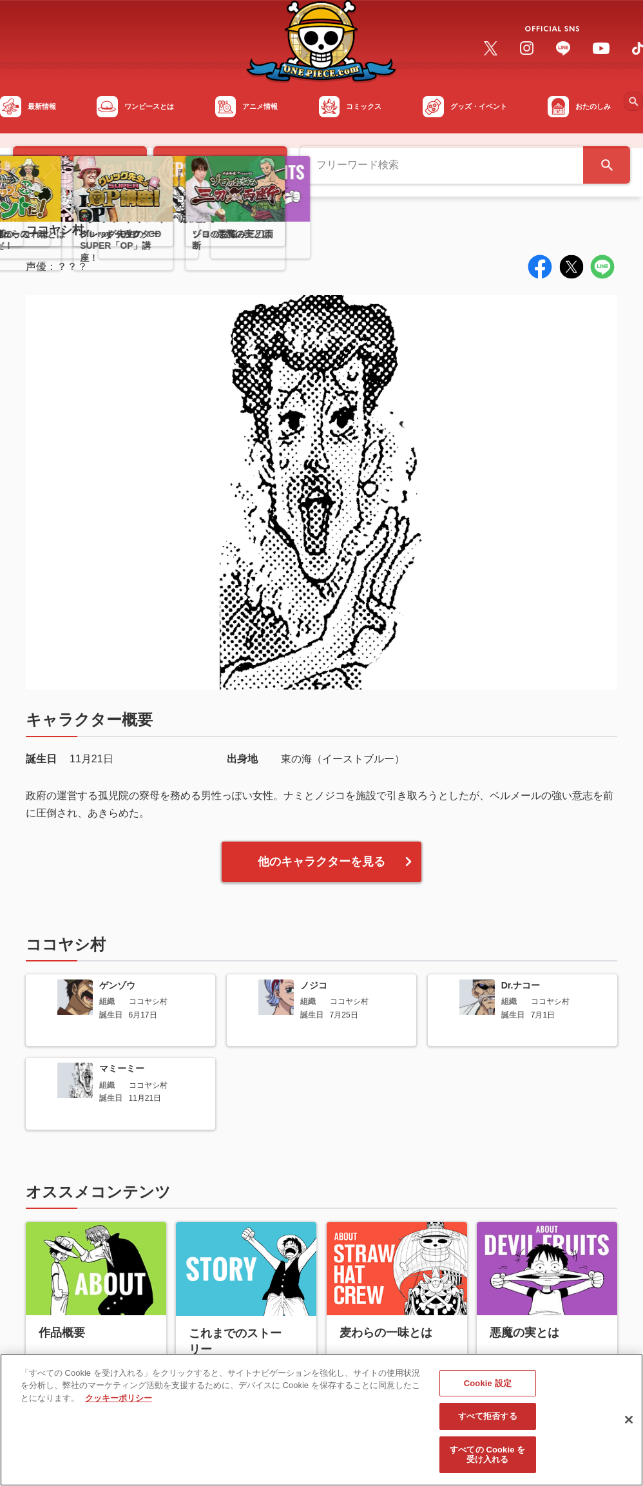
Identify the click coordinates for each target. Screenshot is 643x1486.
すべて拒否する (487, 1421)
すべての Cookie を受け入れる (487, 1460)
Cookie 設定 (488, 1388)
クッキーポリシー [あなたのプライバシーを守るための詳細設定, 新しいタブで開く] (118, 1403)
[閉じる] (629, 1425)
